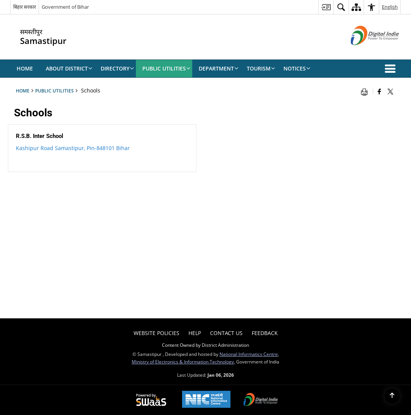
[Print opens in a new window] (366, 91)
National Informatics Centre (249, 354)
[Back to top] (392, 396)
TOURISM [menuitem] (261, 68)
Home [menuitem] (25, 68)
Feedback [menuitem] (265, 333)
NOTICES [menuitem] (296, 68)
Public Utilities (54, 91)
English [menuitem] (390, 6)
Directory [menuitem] (117, 68)
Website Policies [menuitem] (156, 333)
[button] (392, 68)
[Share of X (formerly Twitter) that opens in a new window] (390, 91)
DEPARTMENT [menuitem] (218, 68)
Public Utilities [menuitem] (166, 68)
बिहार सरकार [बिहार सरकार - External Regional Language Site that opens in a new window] (24, 6)
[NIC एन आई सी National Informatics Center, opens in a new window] (206, 400)
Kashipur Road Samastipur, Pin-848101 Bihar (73, 148)
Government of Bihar (65, 6)
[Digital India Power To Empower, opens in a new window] (261, 400)
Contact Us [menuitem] (226, 333)
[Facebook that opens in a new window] (379, 91)
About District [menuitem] (69, 68)
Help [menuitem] (194, 333)
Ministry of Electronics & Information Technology (183, 362)
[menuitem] (325, 7)
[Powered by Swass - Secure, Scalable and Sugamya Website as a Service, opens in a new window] (151, 400)
